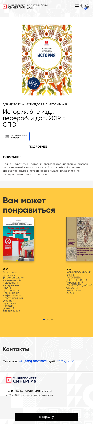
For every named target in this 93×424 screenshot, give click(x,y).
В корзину (46, 417)
